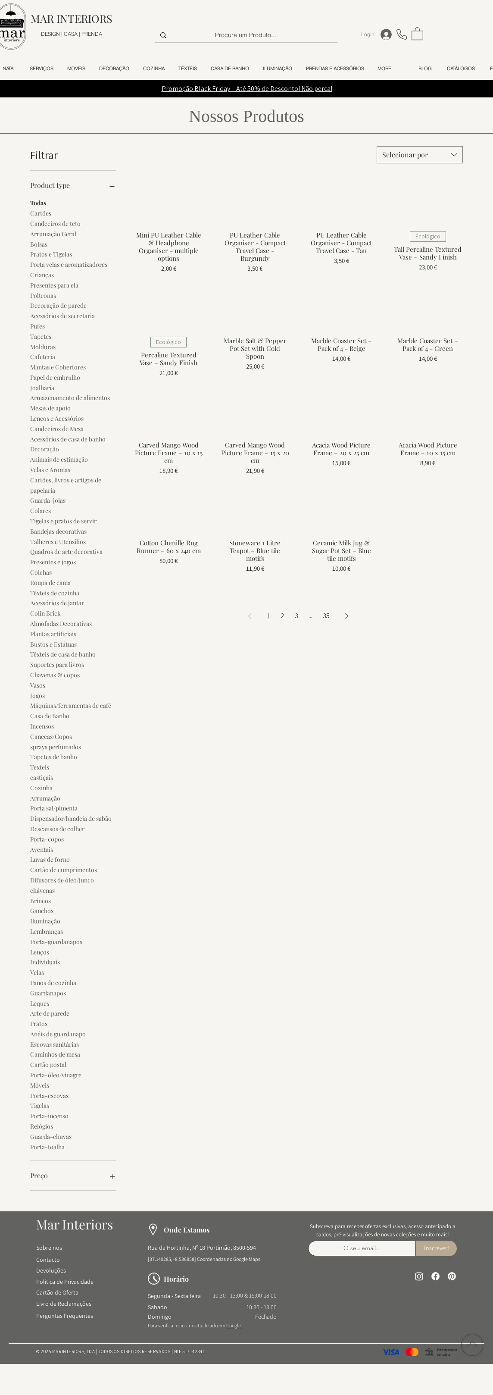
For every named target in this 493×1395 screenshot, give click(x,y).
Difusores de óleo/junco (62, 879)
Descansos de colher (57, 828)
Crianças (42, 274)
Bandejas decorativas (58, 530)
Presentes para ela (54, 284)
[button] (417, 33)
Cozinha (41, 787)
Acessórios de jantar (57, 602)
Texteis (39, 766)
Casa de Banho (49, 715)
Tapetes (40, 336)
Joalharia (42, 387)
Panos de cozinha (53, 982)
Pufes (37, 325)
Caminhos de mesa (55, 1053)
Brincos (40, 900)
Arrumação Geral (53, 233)
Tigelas (39, 1105)
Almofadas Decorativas (61, 623)
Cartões (40, 212)
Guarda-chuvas (51, 1136)
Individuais (45, 961)
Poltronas (43, 295)
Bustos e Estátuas (53, 643)
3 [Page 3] (296, 615)
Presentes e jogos (53, 561)
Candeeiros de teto (55, 223)
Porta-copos (47, 838)
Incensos (42, 725)
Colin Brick (45, 612)
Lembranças (46, 930)
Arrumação (45, 797)
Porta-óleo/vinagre (55, 1074)
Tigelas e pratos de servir (63, 520)
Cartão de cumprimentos (63, 869)
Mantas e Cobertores (58, 366)
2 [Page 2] (282, 615)
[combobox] (420, 154)
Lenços (39, 951)
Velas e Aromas (50, 469)
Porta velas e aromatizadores (68, 264)
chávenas (42, 890)
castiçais (41, 777)
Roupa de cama (50, 582)
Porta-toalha (47, 1146)
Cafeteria (42, 356)
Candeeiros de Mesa (57, 428)
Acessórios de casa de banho (68, 438)
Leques (39, 1002)
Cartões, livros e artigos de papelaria (65, 484)
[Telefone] (401, 34)
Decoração (44, 448)
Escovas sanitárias (54, 1043)
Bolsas (38, 243)
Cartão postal (48, 1064)
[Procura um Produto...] (245, 35)
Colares (40, 510)
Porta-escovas (49, 1095)
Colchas (41, 571)
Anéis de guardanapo (58, 1033)
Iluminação (45, 920)
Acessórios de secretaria (62, 315)
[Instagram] (419, 1276)
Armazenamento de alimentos (70, 397)
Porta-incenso (49, 1115)
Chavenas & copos (55, 674)
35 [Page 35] (326, 615)
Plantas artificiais (53, 633)
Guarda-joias (48, 499)
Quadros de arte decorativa (66, 551)
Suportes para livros (57, 664)
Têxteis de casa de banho (63, 653)
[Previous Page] (250, 616)
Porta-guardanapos (56, 941)
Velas (37, 971)
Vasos (37, 684)
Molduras (43, 346)
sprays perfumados (55, 746)
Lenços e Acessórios (57, 417)
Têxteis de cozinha (54, 592)
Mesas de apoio (50, 407)
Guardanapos (48, 992)
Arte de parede (49, 1012)
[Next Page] (347, 616)
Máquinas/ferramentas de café (70, 705)
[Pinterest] (451, 1276)
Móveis (39, 1084)
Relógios (41, 1125)
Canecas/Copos (51, 736)
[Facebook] (435, 1276)
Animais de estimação (59, 458)
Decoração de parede (58, 305)
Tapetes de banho (53, 756)
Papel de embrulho (55, 377)
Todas (38, 202)
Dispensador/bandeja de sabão (71, 818)
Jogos (37, 695)
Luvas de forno (50, 858)
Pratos (38, 1023)
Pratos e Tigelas (51, 253)
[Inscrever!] (436, 1248)
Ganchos (41, 910)
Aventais (41, 849)
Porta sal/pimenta (54, 807)
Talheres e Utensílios (58, 541)
